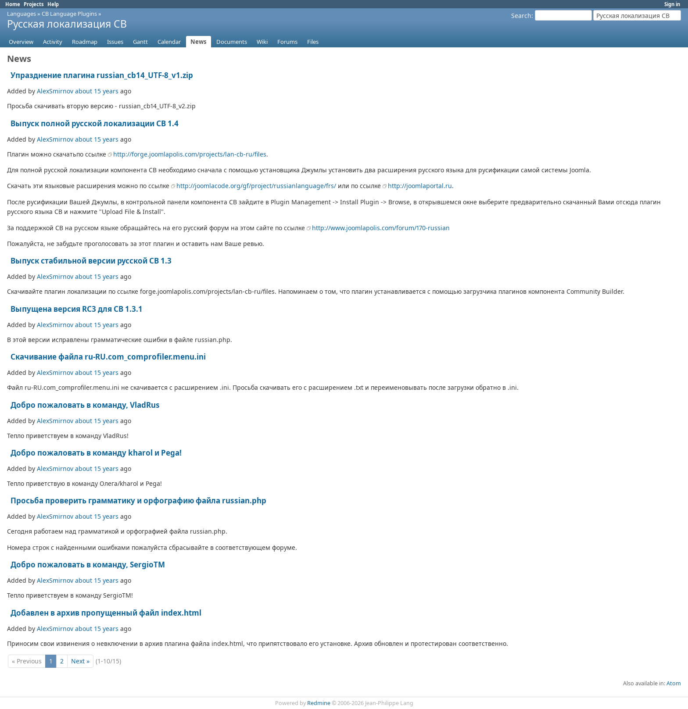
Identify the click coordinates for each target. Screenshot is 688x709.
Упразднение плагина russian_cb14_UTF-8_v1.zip (102, 75)
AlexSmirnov (55, 91)
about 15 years (96, 91)
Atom (673, 683)
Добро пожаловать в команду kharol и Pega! (96, 453)
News (198, 42)
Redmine (318, 703)
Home (12, 4)
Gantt (140, 42)
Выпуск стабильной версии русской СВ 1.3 (91, 261)
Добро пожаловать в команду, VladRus (85, 405)
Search (521, 15)
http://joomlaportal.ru (420, 186)
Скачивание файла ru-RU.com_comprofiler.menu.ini (108, 357)
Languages (21, 14)
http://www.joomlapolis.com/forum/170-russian (381, 228)
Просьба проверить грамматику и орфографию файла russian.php (138, 500)
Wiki (262, 42)
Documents (231, 42)
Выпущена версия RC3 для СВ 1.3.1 (77, 309)
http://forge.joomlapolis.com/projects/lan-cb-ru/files (189, 154)
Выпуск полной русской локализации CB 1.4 (95, 123)
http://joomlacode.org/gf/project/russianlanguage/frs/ (256, 186)
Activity (52, 42)
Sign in (672, 4)
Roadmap (84, 42)
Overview (21, 42)
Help (53, 4)
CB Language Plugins (69, 14)
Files (313, 42)
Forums (287, 42)
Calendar (169, 42)
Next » (80, 661)
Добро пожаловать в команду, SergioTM (88, 564)
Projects (34, 4)
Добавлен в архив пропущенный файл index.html (106, 613)
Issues (115, 42)
